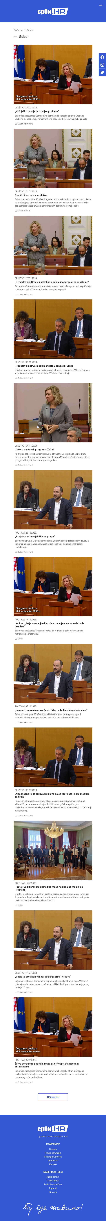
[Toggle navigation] (100, 5)
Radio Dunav (53, 1180)
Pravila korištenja (53, 1153)
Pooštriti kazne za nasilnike (31, 195)
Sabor (30, 30)
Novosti (53, 1192)
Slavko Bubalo (24, 211)
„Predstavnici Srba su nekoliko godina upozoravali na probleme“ (52, 282)
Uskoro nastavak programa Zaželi (34, 449)
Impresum (53, 1160)
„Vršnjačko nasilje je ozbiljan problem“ (37, 111)
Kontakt (53, 1164)
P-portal (53, 1188)
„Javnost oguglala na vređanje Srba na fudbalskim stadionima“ (51, 710)
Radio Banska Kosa (53, 1184)
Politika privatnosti (53, 1157)
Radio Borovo (53, 1177)
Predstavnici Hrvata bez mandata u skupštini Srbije (44, 365)
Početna (18, 30)
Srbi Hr (20, 639)
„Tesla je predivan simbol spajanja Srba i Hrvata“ (43, 976)
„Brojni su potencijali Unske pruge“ (35, 536)
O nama (53, 1149)
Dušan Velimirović (25, 124)
